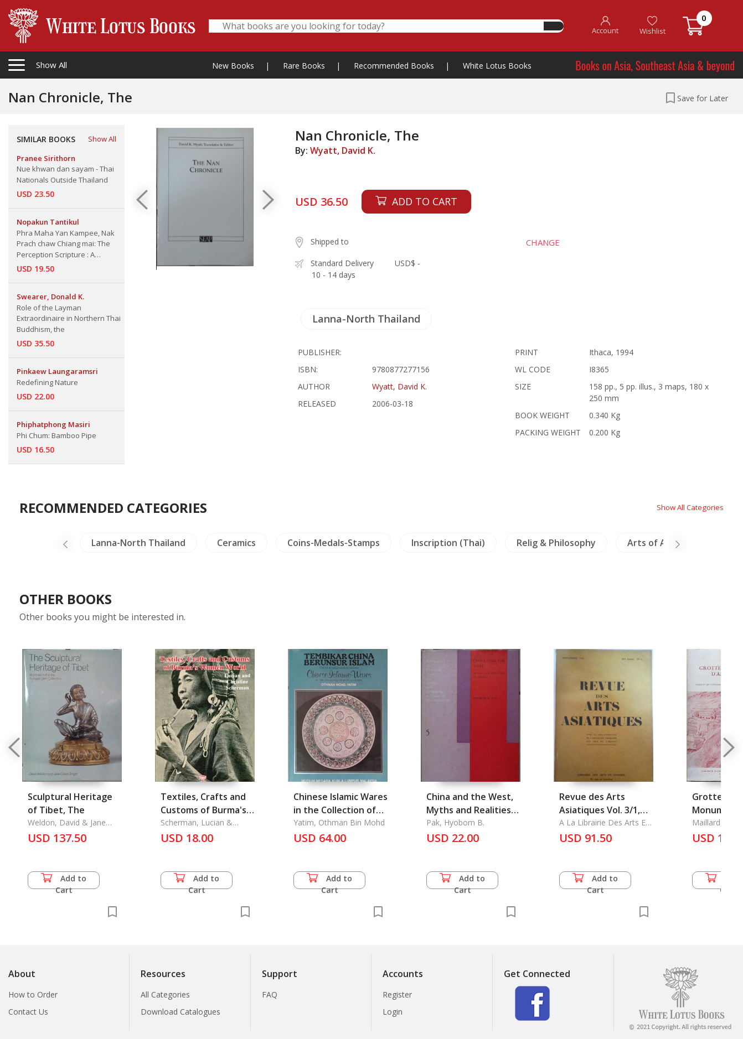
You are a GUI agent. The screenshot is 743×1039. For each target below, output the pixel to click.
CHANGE (539, 242)
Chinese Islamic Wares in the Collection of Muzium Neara (340, 810)
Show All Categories (688, 507)
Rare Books (304, 65)
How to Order (33, 994)
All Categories (165, 994)
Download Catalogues (180, 1011)
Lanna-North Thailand (366, 318)
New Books (233, 65)
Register (397, 994)
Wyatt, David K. (342, 150)
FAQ (269, 994)
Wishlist (652, 25)
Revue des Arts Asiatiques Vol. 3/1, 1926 (599, 810)
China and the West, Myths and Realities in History (469, 810)
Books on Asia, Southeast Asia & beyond (655, 65)
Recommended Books (394, 65)
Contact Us (28, 1011)
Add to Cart (63, 881)
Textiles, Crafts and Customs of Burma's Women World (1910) (205, 810)
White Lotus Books (497, 65)
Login (393, 1011)
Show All (102, 139)
